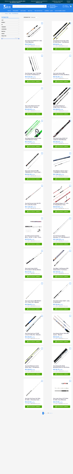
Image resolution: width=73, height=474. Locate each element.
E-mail (51, 470)
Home (3, 13)
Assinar (66, 471)
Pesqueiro (15, 10)
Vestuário (23, 10)
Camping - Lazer (49, 10)
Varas (10, 13)
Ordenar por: (27, 17)
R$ (4, 38)
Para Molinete (15, 13)
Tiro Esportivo (38, 10)
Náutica (30, 10)
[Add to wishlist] (42, 23)
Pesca (9, 10)
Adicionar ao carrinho (33, 49)
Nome (32, 470)
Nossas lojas (68, 2)
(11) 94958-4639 (57, 2)
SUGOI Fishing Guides (60, 10)
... (46, 413)
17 (48, 413)
